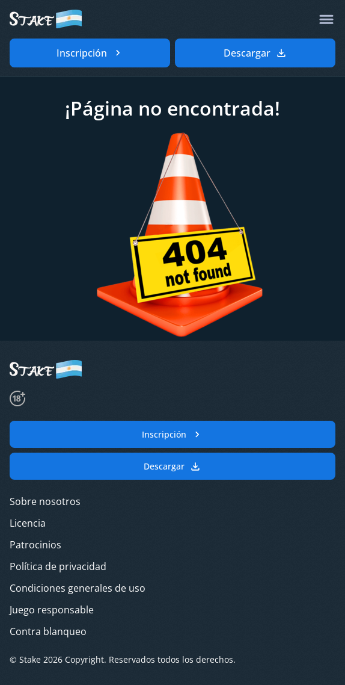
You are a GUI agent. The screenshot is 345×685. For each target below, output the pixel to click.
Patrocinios (35, 544)
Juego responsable (52, 609)
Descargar (172, 466)
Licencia (28, 523)
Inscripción (172, 435)
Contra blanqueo (48, 631)
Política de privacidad (58, 566)
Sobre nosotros (45, 501)
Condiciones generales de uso (77, 588)
